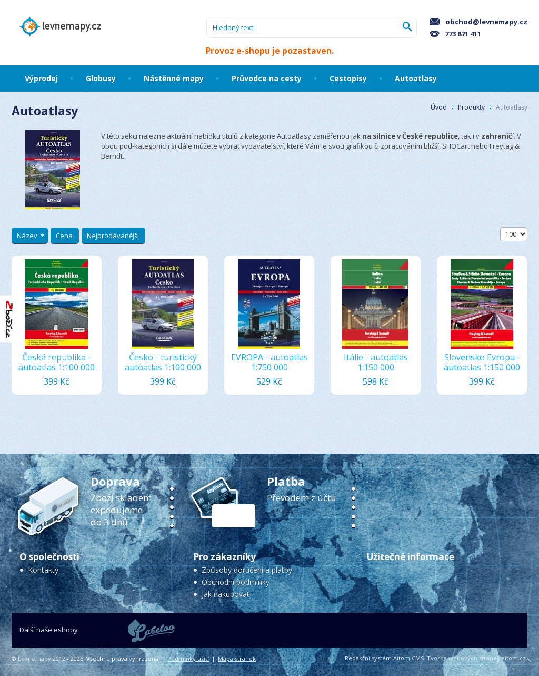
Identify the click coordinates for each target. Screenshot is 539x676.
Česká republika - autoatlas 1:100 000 (56, 362)
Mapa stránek (237, 658)
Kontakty (43, 570)
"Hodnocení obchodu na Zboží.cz (9, 319)
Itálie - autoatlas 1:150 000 (376, 362)
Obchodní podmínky (236, 582)
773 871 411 (455, 33)
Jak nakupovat (225, 594)
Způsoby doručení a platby (247, 570)
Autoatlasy (511, 107)
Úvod (439, 107)
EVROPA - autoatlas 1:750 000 (269, 362)
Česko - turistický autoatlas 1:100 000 (163, 362)
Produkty (471, 107)
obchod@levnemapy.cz (478, 21)
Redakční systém (368, 658)
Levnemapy (34, 658)
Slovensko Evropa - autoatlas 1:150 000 (482, 362)
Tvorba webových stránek (463, 658)
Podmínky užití (188, 658)
